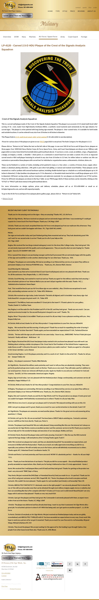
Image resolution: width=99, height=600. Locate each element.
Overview (7, 37)
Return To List (8, 198)
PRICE (42, 142)
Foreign (84, 37)
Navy (24, 37)
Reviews (81, 11)
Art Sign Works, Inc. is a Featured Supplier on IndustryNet (49, 567)
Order (95, 7)
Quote (85, 7)
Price (72, 11)
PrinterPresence (15, 589)
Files (90, 7)
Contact (78, 7)
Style (65, 11)
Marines (32, 37)
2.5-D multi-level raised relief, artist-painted (31, 137)
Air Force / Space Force (48, 37)
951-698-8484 (6, 573)
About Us (92, 11)
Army (63, 37)
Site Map (5, 586)
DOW (16, 37)
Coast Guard (73, 37)
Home (50, 11)
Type (58, 11)
